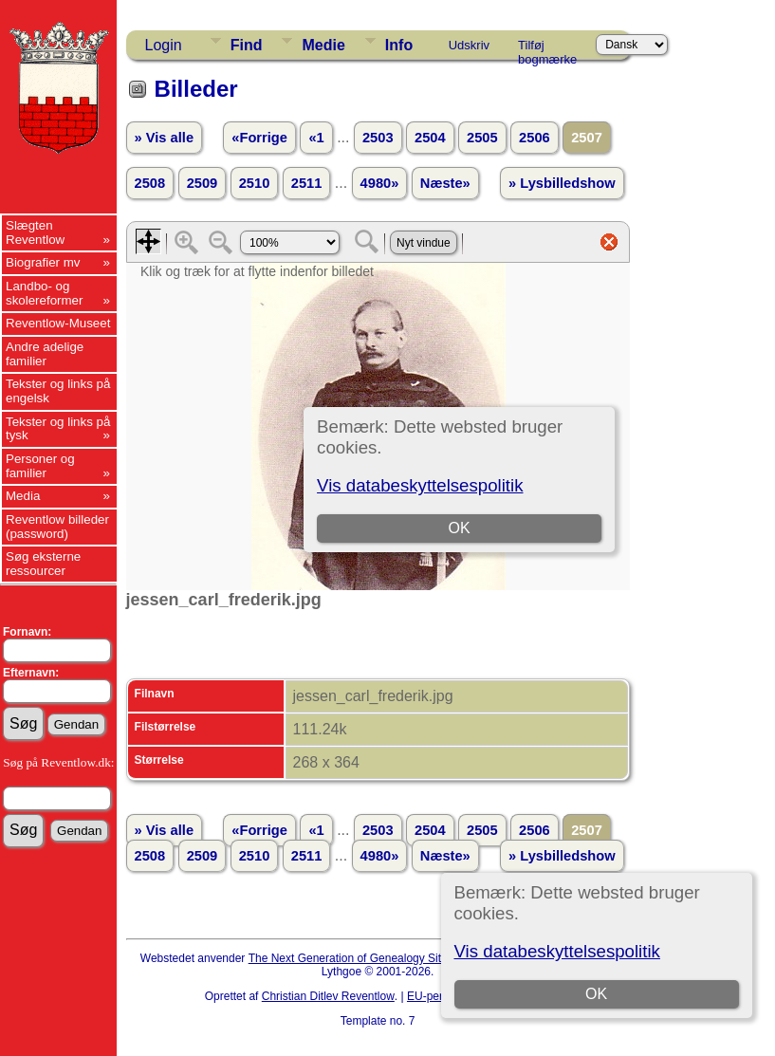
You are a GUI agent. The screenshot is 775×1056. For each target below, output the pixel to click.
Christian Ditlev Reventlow (328, 996)
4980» (379, 183)
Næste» (445, 183)
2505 (482, 137)
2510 (254, 183)
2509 (202, 183)
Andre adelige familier (44, 354)
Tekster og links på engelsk (58, 391)
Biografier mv (43, 262)
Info (399, 45)
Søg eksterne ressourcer (43, 563)
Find (247, 45)
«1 (315, 137)
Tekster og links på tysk (58, 429)
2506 (534, 137)
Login (163, 45)
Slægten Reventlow (35, 232)
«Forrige (259, 137)
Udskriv (469, 45)
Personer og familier (40, 466)
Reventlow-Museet (58, 323)
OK (596, 994)
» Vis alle (164, 137)
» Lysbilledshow (562, 183)
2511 (307, 183)
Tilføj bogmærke (547, 48)
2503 (378, 137)
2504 (430, 137)
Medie (323, 45)
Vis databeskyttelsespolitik (557, 951)
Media (23, 496)
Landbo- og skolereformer (44, 293)
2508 (150, 183)
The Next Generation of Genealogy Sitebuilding (368, 958)
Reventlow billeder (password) (57, 526)
